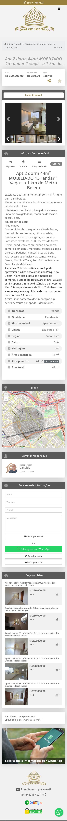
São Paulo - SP (32, 44)
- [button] (6, 399)
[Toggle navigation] (59, 9)
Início (8, 44)
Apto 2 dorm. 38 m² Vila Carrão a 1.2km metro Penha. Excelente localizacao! (32, 634)
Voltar (58, 47)
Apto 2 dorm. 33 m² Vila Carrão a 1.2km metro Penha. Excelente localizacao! (32, 659)
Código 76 (12, 47)
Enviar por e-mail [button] (33, 536)
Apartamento (49, 44)
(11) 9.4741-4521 (35, 2)
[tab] (14, 95)
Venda (19, 44)
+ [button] (6, 395)
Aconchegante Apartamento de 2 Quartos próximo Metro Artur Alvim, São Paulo (31, 584)
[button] (9, 119)
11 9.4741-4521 (27, 471)
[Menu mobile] (33, 21)
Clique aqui (11, 719)
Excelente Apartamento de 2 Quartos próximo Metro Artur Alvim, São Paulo (32, 609)
